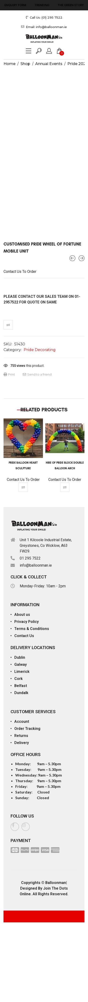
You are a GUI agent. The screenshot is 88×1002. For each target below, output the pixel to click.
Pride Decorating (40, 350)
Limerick (22, 671)
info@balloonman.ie (36, 565)
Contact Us (24, 636)
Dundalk (21, 693)
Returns (21, 735)
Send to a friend (37, 374)
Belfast (20, 685)
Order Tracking (27, 728)
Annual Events (48, 63)
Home (9, 63)
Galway (20, 664)
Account (21, 721)
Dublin (19, 657)
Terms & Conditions (31, 628)
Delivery (21, 742)
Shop (25, 63)
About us (22, 614)
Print (9, 374)
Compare (8, 325)
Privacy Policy (26, 621)
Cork (18, 678)
